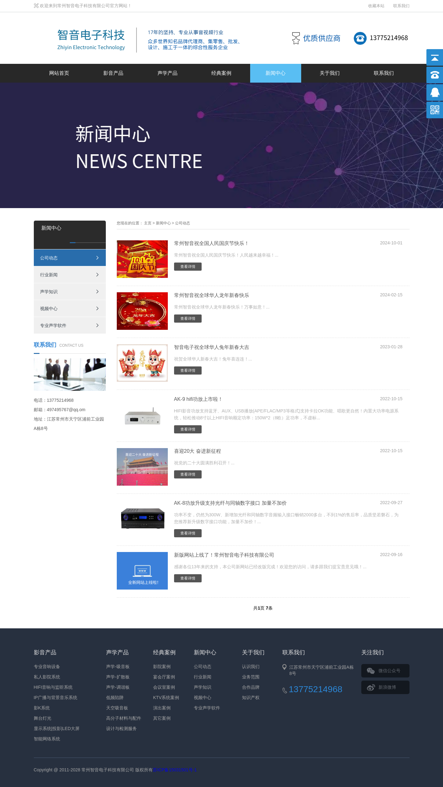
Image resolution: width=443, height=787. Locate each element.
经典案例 (221, 73)
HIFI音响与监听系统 (53, 687)
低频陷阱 (115, 697)
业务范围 (251, 676)
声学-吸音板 (118, 666)
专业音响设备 (47, 666)
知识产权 (251, 697)
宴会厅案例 (164, 676)
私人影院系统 (47, 676)
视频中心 (49, 308)
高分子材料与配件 (123, 718)
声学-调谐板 (118, 687)
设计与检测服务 (121, 728)
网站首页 (59, 73)
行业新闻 (49, 274)
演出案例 (162, 707)
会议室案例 (164, 687)
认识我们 (251, 666)
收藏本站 (376, 5)
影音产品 (113, 73)
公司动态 (49, 257)
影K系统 (42, 707)
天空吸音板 (117, 707)
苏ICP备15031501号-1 (175, 769)
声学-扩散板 (118, 676)
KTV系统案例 (166, 697)
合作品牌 (251, 687)
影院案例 (162, 666)
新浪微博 (387, 687)
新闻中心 (275, 73)
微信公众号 (389, 670)
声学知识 (49, 291)
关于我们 (330, 73)
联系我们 (401, 5)
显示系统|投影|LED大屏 (57, 728)
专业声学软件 (53, 325)
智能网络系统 (47, 738)
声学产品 (167, 73)
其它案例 (162, 718)
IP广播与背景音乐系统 (55, 697)
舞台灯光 (42, 718)
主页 (148, 223)
